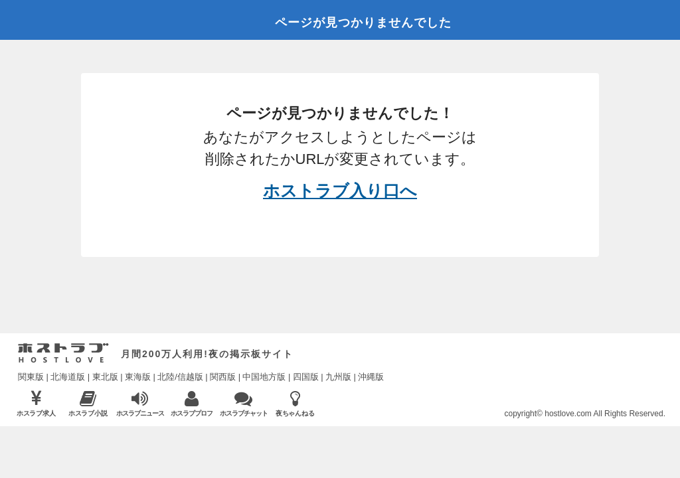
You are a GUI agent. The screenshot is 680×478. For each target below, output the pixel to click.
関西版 (223, 377)
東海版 (138, 377)
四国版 (306, 377)
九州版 (338, 377)
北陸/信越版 (180, 377)
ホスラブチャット (243, 403)
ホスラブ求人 (36, 403)
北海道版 (67, 377)
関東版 (31, 377)
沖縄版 (371, 377)
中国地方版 (264, 377)
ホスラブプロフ (191, 403)
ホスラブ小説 (88, 403)
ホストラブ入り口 (63, 353)
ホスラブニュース (140, 403)
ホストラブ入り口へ (340, 190)
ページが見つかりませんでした (363, 22)
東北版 (105, 377)
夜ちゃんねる (295, 403)
